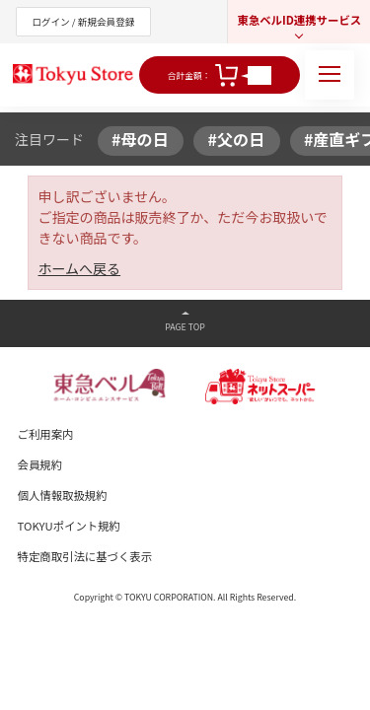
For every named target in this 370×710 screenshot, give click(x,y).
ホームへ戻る (79, 268)
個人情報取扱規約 (63, 495)
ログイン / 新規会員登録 (83, 22)
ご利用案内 (46, 434)
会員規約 (40, 464)
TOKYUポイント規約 (69, 525)
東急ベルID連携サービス (299, 20)
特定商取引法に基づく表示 (85, 556)
